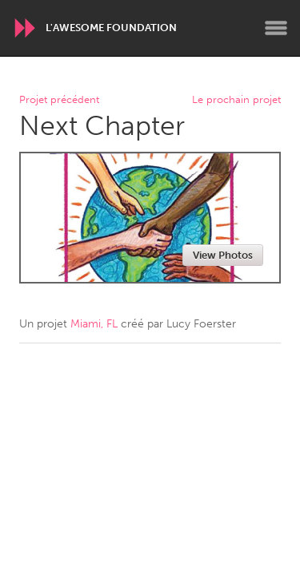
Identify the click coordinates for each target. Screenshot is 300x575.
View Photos (223, 255)
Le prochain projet (236, 100)
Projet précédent (59, 100)
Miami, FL (94, 324)
